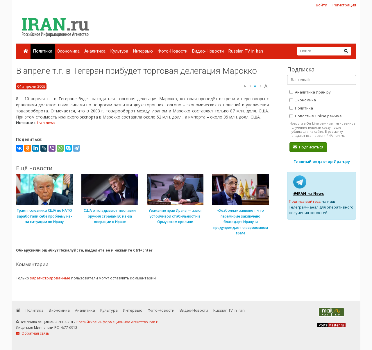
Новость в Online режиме (315, 116)
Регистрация (344, 5)
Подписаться (308, 147)
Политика (42, 51)
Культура (119, 51)
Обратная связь (32, 333)
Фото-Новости (172, 51)
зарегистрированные (50, 278)
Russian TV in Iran (245, 51)
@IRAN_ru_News (308, 193)
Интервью (143, 51)
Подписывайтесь (305, 201)
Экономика (68, 51)
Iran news (46, 122)
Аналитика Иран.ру (310, 92)
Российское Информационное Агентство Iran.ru (118, 322)
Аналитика (94, 51)
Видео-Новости (208, 51)
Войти (321, 5)
